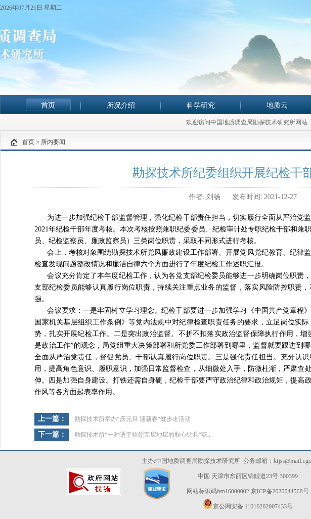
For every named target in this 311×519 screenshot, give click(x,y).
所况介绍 (121, 105)
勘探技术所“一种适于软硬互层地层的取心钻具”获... (143, 434)
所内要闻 (53, 142)
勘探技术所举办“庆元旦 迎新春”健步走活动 (132, 418)
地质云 (277, 105)
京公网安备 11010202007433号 (248, 504)
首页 (48, 105)
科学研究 (201, 105)
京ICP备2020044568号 (280, 491)
